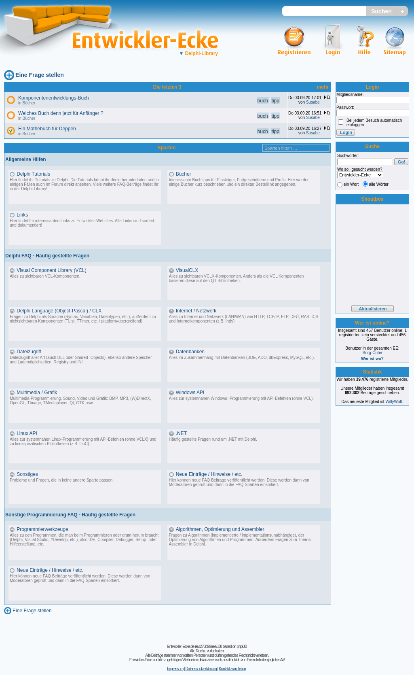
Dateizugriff (29, 351)
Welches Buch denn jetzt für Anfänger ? (61, 113)
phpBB (242, 646)
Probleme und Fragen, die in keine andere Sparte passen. (62, 480)
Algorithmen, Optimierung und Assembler (220, 529)
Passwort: (345, 107)
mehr (323, 87)
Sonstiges (27, 474)
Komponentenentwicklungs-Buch (53, 98)
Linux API (27, 433)
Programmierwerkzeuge (42, 529)
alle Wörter (379, 184)
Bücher (29, 103)
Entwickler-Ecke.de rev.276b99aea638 (194, 646)
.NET (181, 433)
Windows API (190, 392)
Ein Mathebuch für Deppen (47, 129)
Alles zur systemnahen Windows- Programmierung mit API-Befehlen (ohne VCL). (241, 398)
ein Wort (351, 184)
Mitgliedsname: (349, 94)
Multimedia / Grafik (37, 392)
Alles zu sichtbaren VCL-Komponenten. (45, 276)
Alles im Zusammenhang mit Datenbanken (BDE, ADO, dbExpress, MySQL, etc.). (242, 357)
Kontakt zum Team (232, 669)
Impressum (175, 669)
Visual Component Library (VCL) (52, 270)
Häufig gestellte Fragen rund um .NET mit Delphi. (213, 439)
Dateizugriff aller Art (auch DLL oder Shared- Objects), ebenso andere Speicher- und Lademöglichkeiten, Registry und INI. (81, 359)
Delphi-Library (198, 53)
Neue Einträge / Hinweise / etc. (209, 474)
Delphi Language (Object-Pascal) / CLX (59, 311)
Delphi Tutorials (33, 174)
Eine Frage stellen (39, 75)
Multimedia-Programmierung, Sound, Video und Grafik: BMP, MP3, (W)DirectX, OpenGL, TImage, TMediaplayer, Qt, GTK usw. (80, 400)
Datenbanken (190, 351)
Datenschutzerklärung (200, 669)
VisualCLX (187, 270)
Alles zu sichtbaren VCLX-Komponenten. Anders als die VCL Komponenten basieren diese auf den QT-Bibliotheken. (236, 278)
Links (22, 215)
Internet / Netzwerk (196, 311)
